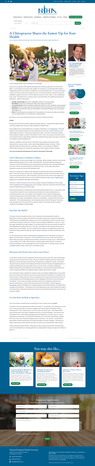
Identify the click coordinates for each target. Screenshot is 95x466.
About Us (83, 1)
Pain (58, 40)
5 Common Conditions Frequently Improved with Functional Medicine (76, 104)
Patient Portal (67, 1)
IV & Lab (59, 17)
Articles (65, 17)
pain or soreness (38, 235)
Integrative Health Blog (52, 40)
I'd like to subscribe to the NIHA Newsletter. (28, 434)
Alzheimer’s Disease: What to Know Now (72, 370)
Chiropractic (38, 40)
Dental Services (17, 17)
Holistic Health (44, 40)
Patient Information (58, 1)
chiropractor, (54, 129)
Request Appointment (75, 17)
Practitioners (37, 17)
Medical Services (28, 17)
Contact (74, 1)
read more (74, 113)
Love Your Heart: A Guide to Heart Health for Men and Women (77, 159)
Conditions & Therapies (49, 17)
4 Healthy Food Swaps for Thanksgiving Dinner (45, 370)
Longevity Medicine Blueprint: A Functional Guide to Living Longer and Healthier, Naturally (21, 371)
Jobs (79, 1)
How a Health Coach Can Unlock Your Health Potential (77, 131)
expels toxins (29, 185)
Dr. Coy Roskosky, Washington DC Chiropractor (20, 40)
